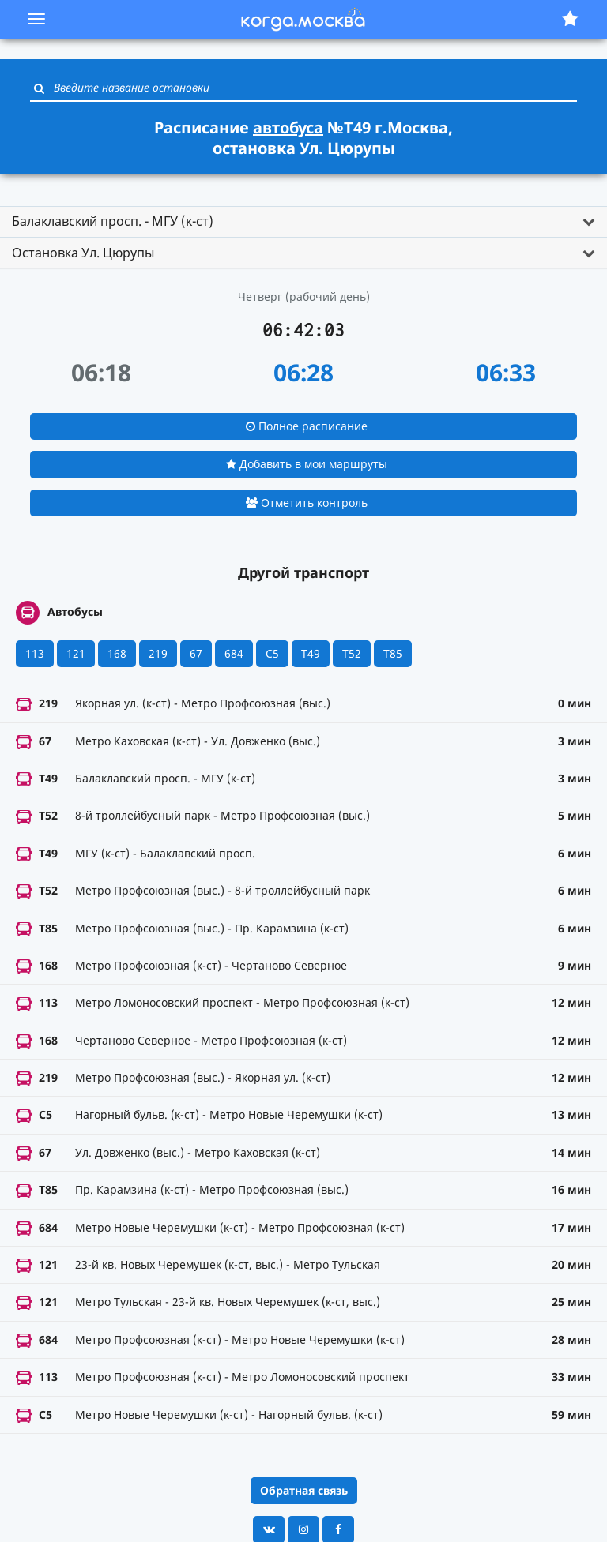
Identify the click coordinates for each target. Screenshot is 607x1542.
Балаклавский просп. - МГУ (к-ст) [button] (112, 221)
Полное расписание (307, 425)
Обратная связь (304, 1490)
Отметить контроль (307, 502)
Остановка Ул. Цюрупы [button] (83, 252)
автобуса (288, 127)
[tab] (303, 222)
